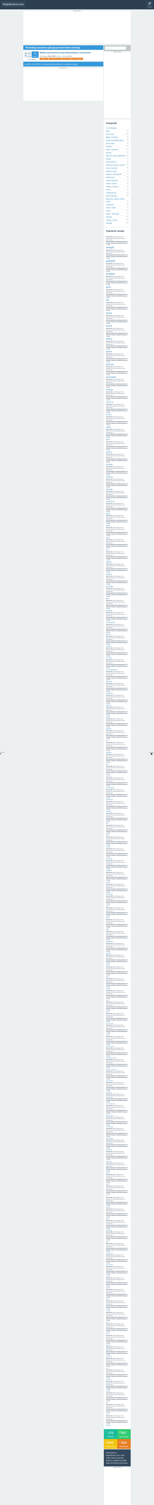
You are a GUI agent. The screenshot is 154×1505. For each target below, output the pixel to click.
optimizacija (109, 1264)
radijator (109, 870)
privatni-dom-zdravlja (55, 58)
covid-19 (109, 402)
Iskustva (36, 6)
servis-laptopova (111, 669)
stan (107, 906)
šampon (108, 1345)
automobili (111, 377)
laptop (109, 452)
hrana (109, 313)
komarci (108, 1207)
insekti (108, 1035)
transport (109, 1092)
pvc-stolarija (110, 788)
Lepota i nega (111, 171)
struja (108, 882)
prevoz (108, 847)
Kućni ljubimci (111, 162)
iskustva (110, 364)
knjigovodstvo (110, 1046)
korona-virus (109, 1023)
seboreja (109, 489)
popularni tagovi (71, 64)
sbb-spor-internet (111, 1069)
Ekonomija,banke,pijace (115, 140)
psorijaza (109, 681)
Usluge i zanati (111, 220)
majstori (109, 610)
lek (107, 300)
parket (108, 717)
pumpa (108, 1391)
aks (107, 764)
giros (107, 1241)
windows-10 (109, 1253)
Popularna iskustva (47, 6)
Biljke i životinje (112, 137)
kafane (108, 1172)
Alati (108, 131)
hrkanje (108, 1310)
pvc (107, 550)
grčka (108, 513)
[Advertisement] (77, 27)
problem (110, 274)
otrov (107, 1333)
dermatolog (109, 1126)
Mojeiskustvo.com (13, 4)
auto (108, 287)
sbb (107, 823)
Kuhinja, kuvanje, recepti (115, 165)
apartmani (109, 693)
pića (107, 598)
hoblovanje (109, 1230)
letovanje (109, 859)
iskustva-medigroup (77, 58)
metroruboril (110, 622)
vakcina (108, 705)
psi (107, 1195)
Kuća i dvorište (111, 168)
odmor (109, 338)
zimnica (108, 776)
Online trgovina (112, 180)
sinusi (107, 1322)
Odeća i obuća (111, 183)
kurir (107, 835)
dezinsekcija (109, 1138)
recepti (110, 247)
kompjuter (109, 941)
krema (108, 414)
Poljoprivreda (111, 193)
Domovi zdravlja (61, 56)
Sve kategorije (111, 128)
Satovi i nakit (111, 208)
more (107, 1414)
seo (107, 740)
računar (109, 574)
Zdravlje (109, 223)
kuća (107, 918)
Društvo (109, 146)
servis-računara (110, 1104)
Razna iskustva (111, 196)
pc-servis (109, 658)
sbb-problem (109, 1081)
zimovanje (109, 894)
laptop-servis (109, 1115)
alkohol (108, 562)
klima (108, 965)
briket (108, 1000)
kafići (107, 1184)
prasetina (108, 1379)
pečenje (108, 1425)
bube (107, 1218)
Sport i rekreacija (112, 214)
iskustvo (109, 477)
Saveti (108, 211)
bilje (107, 929)
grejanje (110, 260)
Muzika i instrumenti (114, 174)
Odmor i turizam (112, 187)
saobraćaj (108, 1356)
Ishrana (108, 153)
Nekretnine (110, 177)
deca (108, 439)
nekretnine (110, 501)
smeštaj (108, 811)
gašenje (108, 729)
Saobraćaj (109, 205)
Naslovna (29, 6)
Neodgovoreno (59, 6)
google (108, 953)
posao (109, 351)
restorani (108, 1161)
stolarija (108, 1287)
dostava (108, 752)
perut (107, 1299)
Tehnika (109, 217)
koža (108, 538)
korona (108, 634)
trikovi (108, 988)
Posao (108, 190)
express (108, 1276)
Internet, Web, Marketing (115, 156)
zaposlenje (109, 1149)
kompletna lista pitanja (52, 64)
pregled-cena (66, 58)
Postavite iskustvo (72, 6)
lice (107, 1402)
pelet (107, 1012)
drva (107, 1368)
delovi (108, 525)
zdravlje (109, 464)
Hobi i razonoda (112, 149)
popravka (109, 586)
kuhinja (109, 389)
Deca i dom (110, 143)
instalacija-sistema (111, 1058)
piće (107, 977)
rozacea (108, 646)
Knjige (108, 159)
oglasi (108, 427)
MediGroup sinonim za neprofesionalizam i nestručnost (65, 53)
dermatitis (109, 799)
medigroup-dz (44, 58)
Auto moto (110, 134)
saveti (109, 325)
